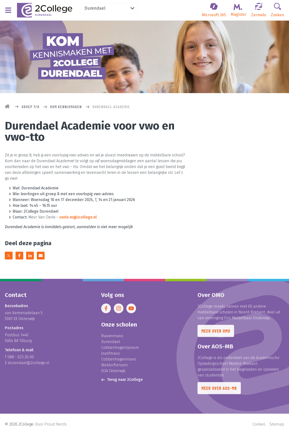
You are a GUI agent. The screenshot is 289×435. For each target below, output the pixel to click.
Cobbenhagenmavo (118, 361)
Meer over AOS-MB (219, 390)
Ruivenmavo (112, 338)
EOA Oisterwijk (113, 373)
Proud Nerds (55, 424)
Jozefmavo (110, 356)
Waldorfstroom (114, 367)
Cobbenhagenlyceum (120, 350)
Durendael (109, 8)
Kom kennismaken (66, 106)
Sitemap (276, 424)
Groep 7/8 (30, 106)
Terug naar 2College (122, 382)
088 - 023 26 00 (21, 359)
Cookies (259, 424)
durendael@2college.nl (28, 365)
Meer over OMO (215, 333)
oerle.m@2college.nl (78, 217)
